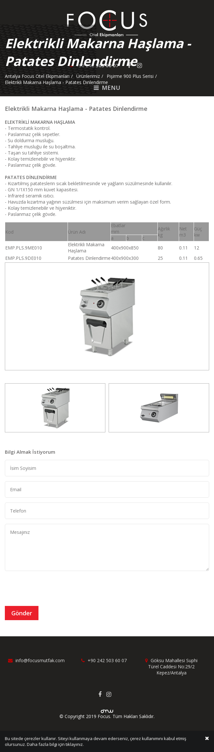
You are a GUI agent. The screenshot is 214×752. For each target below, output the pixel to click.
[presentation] (54, 588)
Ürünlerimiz (88, 76)
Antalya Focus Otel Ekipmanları (37, 76)
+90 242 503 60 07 (104, 660)
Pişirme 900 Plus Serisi (130, 76)
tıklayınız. (75, 745)
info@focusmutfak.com (36, 660)
